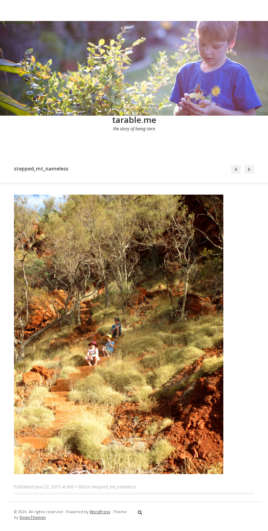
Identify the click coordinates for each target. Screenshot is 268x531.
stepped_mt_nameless (113, 487)
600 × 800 (76, 487)
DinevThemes (33, 517)
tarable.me (134, 119)
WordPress (100, 511)
